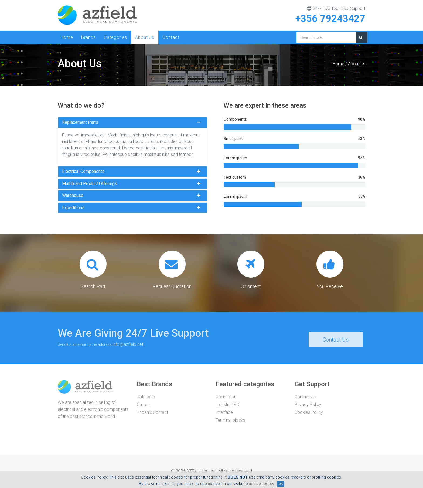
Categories (115, 37)
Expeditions (73, 207)
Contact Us (336, 339)
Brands (88, 37)
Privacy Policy (308, 404)
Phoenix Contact (152, 412)
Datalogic (146, 396)
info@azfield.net (127, 344)
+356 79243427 (330, 18)
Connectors (227, 396)
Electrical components (83, 171)
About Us (144, 37)
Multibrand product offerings (89, 183)
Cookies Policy (309, 412)
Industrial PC (227, 404)
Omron (143, 404)
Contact (170, 37)
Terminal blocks (230, 420)
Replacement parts (80, 122)
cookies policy (261, 483)
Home (66, 37)
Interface (224, 412)
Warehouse (72, 195)
